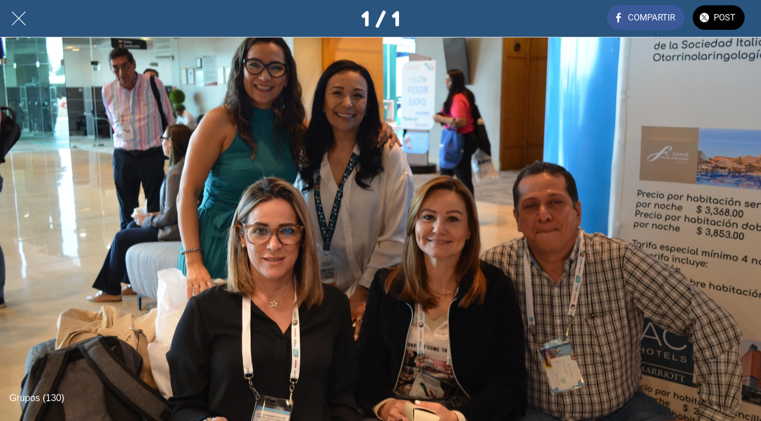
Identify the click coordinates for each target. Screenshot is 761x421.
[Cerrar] (19, 19)
